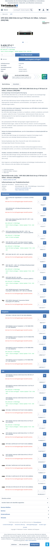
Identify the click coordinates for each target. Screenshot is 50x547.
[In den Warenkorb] (44, 198)
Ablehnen (14, 544)
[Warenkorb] (47, 10)
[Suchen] (31, 10)
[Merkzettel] (39, 10)
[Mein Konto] (43, 10)
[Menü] (4, 10)
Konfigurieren (35, 544)
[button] (47, 544)
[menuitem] (4, 10)
